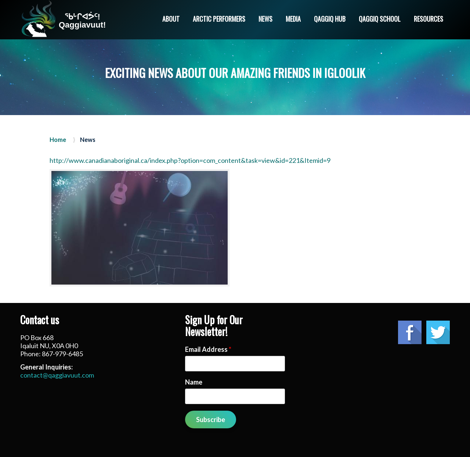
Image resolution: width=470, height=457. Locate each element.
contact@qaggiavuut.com (57, 375)
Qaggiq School (380, 19)
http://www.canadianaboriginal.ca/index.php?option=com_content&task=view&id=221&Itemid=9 (190, 160)
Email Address (208, 349)
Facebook (410, 332)
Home (58, 140)
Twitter (438, 332)
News (265, 19)
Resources (428, 19)
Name (193, 382)
